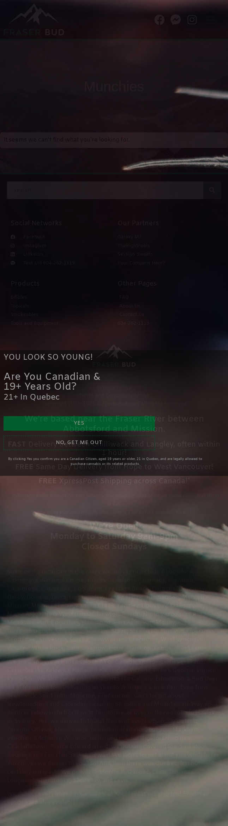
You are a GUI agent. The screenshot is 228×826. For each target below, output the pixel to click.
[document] (114, 413)
